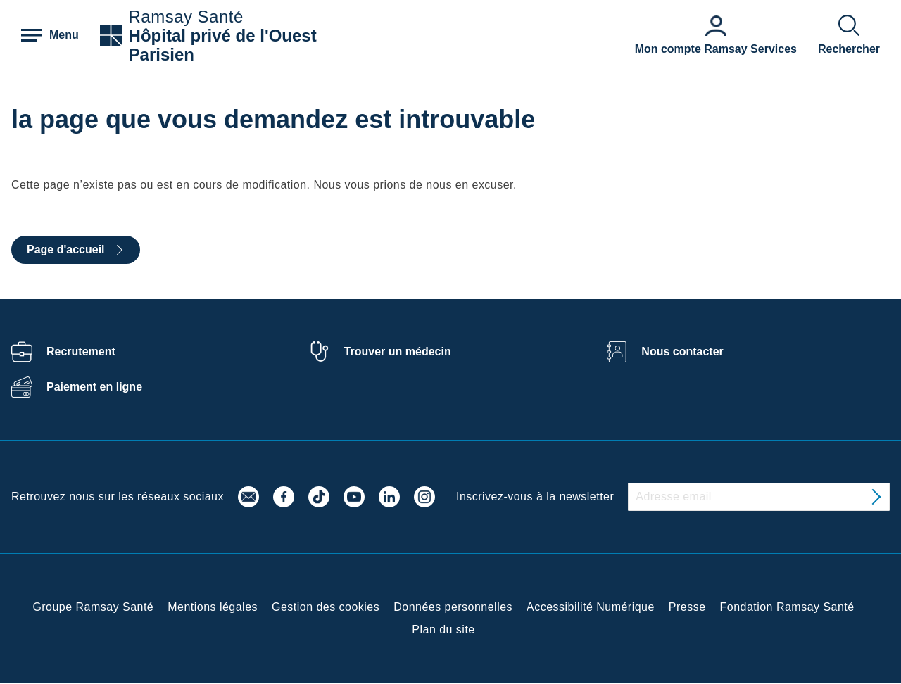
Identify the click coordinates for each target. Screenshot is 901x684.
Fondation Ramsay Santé (787, 607)
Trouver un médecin (397, 351)
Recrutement (80, 351)
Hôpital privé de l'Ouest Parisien (223, 45)
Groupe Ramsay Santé (92, 607)
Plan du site (443, 629)
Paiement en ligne (94, 387)
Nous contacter (682, 351)
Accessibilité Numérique (591, 607)
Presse (687, 607)
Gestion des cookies (325, 607)
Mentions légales (213, 607)
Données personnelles (452, 607)
